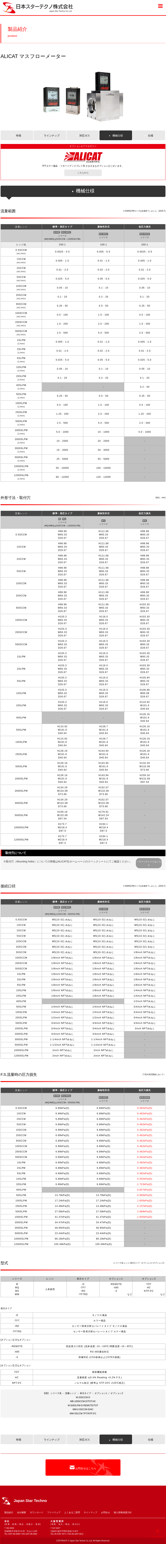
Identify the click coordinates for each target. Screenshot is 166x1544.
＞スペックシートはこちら (148, 863)
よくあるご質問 (72, 1512)
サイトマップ (90, 1512)
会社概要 (21, 1512)
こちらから (83, 172)
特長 (16, 135)
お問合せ (105, 1512)
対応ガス (83, 135)
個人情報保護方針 (123, 1512)
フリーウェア (54, 1512)
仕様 (148, 135)
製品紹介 (8, 1512)
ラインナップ (50, 135)
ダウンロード (36, 1512)
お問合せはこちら (83, 1467)
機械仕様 (116, 135)
